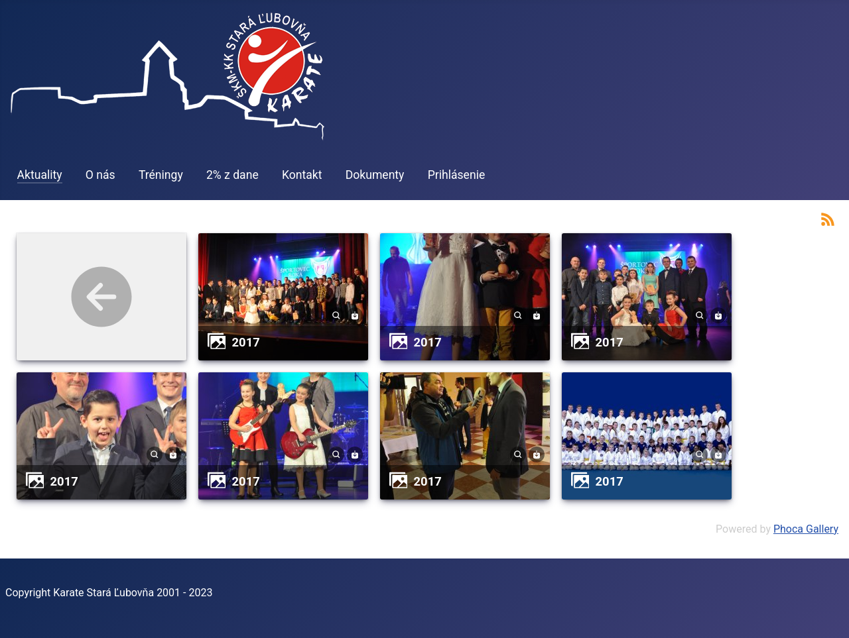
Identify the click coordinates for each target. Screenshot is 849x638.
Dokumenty (375, 175)
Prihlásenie (457, 175)
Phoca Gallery (805, 529)
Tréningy (161, 175)
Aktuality (39, 175)
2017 (246, 342)
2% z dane (232, 175)
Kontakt (302, 175)
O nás (100, 175)
